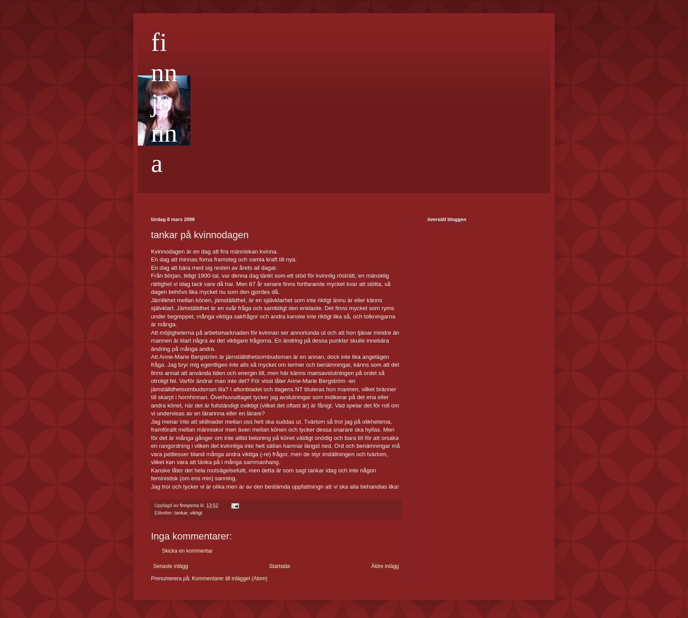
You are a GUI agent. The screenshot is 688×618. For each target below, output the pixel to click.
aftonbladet (247, 389)
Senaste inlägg (170, 566)
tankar (181, 512)
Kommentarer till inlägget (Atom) (229, 578)
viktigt (196, 512)
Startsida (279, 566)
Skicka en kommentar (187, 551)
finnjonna (164, 103)
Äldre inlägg (385, 566)
